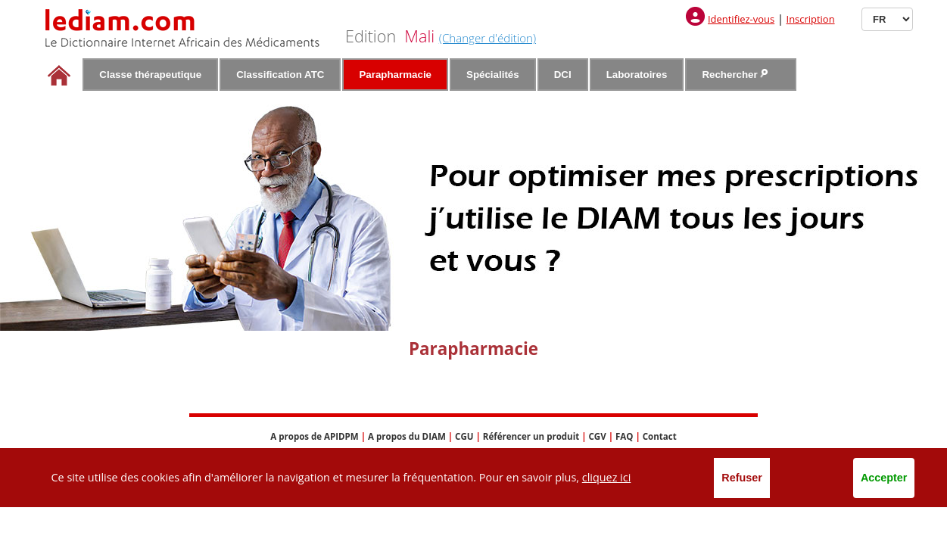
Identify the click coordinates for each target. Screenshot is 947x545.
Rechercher (735, 74)
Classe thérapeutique (150, 74)
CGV (597, 436)
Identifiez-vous (741, 19)
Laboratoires (637, 74)
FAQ (624, 436)
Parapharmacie (395, 74)
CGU (464, 436)
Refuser (741, 478)
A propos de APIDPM (314, 436)
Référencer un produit (531, 436)
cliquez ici (606, 477)
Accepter (884, 478)
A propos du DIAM (407, 436)
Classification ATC (280, 74)
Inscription (811, 19)
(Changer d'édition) (487, 37)
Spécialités (492, 74)
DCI (563, 74)
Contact (660, 436)
